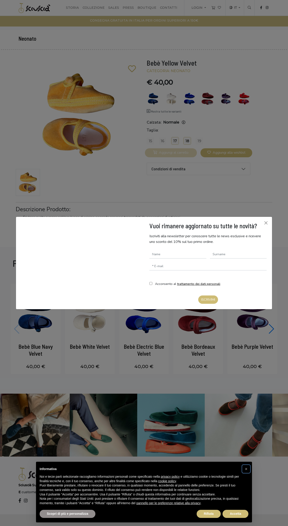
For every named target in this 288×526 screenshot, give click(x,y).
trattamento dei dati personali (198, 284)
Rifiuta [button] (209, 513)
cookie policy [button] (167, 481)
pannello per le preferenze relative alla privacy (168, 503)
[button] (246, 469)
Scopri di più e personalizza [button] (67, 513)
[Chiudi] (265, 222)
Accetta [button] (235, 513)
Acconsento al (187, 284)
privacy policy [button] (170, 476)
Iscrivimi (208, 299)
